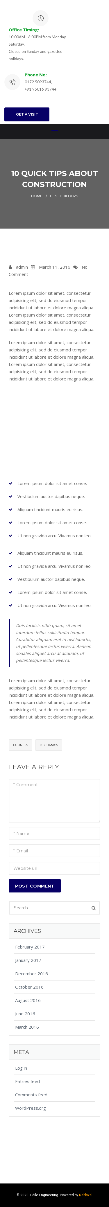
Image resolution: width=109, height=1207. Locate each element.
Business (20, 745)
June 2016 (25, 1013)
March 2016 (27, 1027)
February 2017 (30, 947)
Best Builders (64, 196)
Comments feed (31, 1095)
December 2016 (31, 973)
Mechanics (49, 745)
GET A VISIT (27, 114)
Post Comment (34, 886)
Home (36, 196)
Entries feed (27, 1081)
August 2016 (28, 1000)
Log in (21, 1068)
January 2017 (28, 960)
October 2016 (29, 987)
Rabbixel (85, 1195)
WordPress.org (30, 1108)
